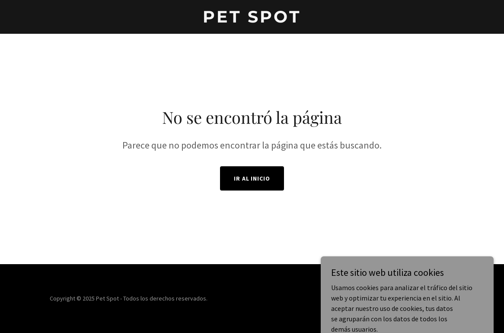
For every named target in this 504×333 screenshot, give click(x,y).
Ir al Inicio (252, 178)
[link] (252, 20)
